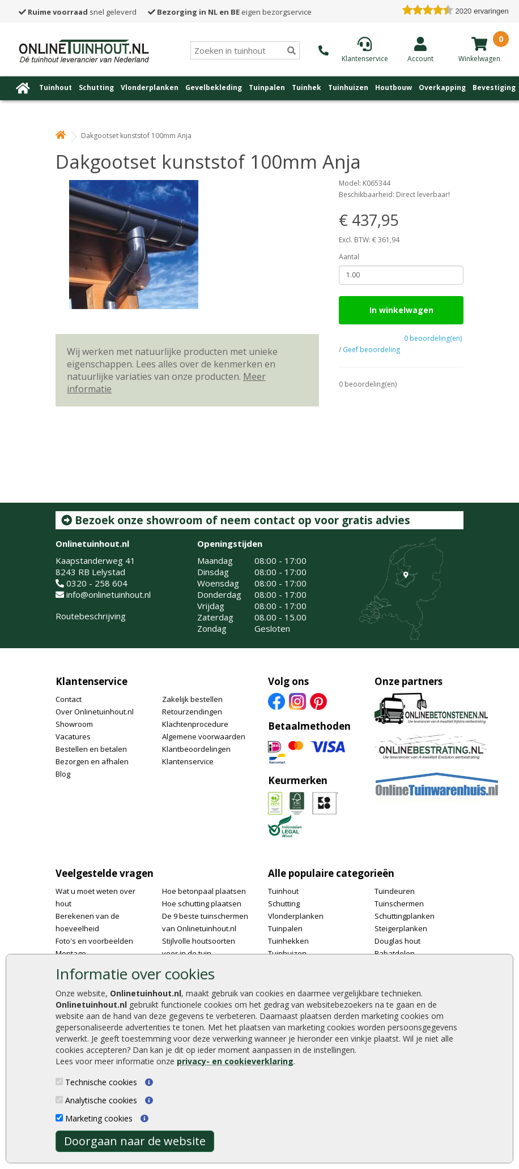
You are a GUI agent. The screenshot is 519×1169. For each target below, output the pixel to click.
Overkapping (442, 87)
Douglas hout (397, 941)
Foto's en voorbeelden (94, 941)
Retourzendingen (192, 711)
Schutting (96, 87)
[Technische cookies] (59, 1081)
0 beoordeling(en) (433, 338)
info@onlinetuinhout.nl (108, 594)
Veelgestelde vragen (105, 873)
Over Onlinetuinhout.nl (95, 711)
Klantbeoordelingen (196, 749)
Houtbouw (393, 87)
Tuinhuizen (348, 87)
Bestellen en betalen (91, 749)
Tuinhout (55, 87)
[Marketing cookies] (59, 1117)
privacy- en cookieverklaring (235, 1061)
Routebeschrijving (91, 616)
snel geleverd (78, 12)
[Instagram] (297, 700)
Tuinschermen (399, 903)
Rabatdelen (395, 953)
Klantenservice (91, 681)
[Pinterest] (318, 700)
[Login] (420, 49)
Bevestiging (494, 87)
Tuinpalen (267, 87)
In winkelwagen (401, 310)
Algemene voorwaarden (203, 736)
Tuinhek (306, 87)
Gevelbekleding (213, 87)
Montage (71, 953)
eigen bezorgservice (230, 12)
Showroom (74, 724)
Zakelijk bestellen (192, 699)
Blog (63, 774)
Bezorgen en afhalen (92, 761)
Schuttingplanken (405, 916)
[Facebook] (276, 700)
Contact (69, 699)
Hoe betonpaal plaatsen (204, 891)
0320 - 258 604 (96, 583)
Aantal (349, 257)
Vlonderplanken (149, 87)
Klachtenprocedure (195, 724)
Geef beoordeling (371, 349)
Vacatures (73, 736)
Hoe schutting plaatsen (201, 903)
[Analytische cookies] (59, 1099)
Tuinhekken (288, 941)
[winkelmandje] (479, 43)
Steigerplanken (401, 928)
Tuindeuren (395, 891)
